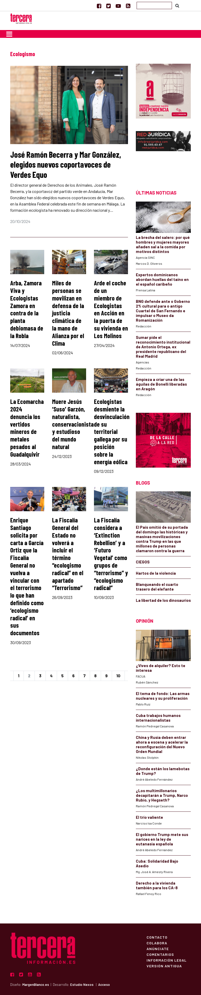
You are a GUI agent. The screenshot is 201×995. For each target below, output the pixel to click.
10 (118, 675)
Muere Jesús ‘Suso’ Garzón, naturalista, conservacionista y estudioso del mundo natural (73, 424)
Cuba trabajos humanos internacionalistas (158, 717)
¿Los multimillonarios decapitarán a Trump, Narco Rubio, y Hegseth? (162, 795)
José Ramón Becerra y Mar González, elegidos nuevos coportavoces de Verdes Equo (65, 164)
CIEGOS (143, 562)
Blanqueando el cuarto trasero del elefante (157, 586)
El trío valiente (149, 817)
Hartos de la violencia (156, 573)
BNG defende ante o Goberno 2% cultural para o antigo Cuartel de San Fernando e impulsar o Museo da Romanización (163, 310)
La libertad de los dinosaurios (163, 600)
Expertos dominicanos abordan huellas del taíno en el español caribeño (162, 279)
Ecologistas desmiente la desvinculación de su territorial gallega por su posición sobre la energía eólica (112, 431)
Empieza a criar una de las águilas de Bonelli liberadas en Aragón (161, 384)
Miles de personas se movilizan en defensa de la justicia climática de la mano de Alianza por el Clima (68, 313)
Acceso (104, 984)
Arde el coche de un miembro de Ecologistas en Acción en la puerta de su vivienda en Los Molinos (111, 309)
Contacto (157, 937)
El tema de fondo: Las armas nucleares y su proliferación (162, 695)
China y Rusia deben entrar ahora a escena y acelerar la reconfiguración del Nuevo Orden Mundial (162, 744)
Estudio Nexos (81, 984)
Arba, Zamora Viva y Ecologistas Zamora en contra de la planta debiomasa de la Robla (26, 309)
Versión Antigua (164, 966)
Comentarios (160, 954)
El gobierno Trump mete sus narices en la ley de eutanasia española (162, 839)
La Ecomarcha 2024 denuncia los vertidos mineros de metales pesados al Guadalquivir (27, 428)
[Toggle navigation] (9, 34)
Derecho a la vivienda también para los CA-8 (157, 885)
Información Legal (167, 960)
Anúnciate (158, 948)
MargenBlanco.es (35, 984)
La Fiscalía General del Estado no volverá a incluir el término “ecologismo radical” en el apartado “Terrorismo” (67, 553)
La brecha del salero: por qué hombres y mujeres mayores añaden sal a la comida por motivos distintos (163, 244)
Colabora (157, 943)
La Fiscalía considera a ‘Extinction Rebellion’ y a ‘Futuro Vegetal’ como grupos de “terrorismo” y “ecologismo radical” (111, 553)
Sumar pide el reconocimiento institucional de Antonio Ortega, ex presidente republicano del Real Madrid (163, 346)
